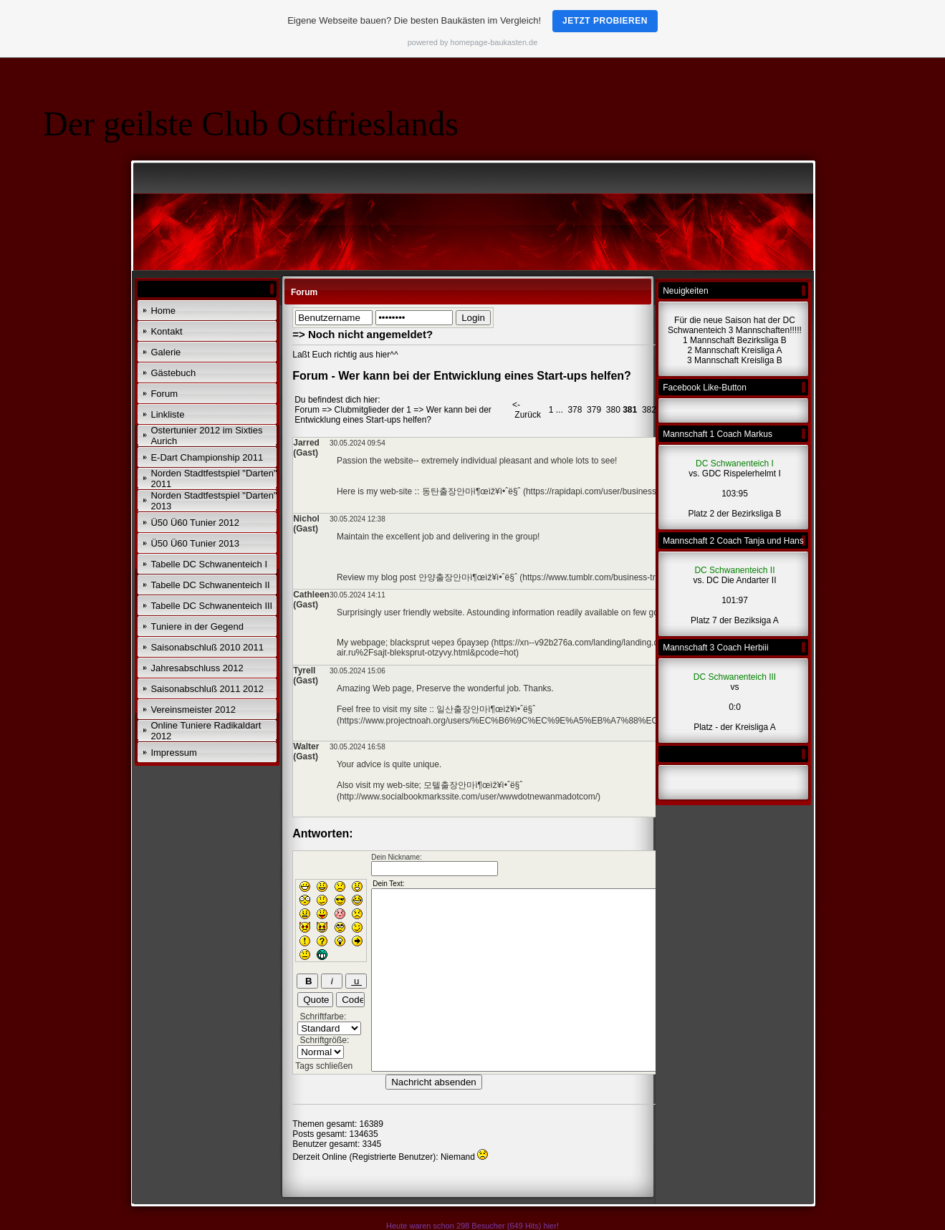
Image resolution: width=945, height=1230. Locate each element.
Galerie (165, 352)
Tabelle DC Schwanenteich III (211, 605)
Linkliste (167, 414)
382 (649, 410)
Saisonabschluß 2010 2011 (207, 647)
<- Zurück (526, 410)
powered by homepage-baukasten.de (473, 42)
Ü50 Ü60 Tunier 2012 (194, 522)
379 (594, 410)
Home (163, 310)
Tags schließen (323, 1066)
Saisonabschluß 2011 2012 (207, 688)
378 (574, 410)
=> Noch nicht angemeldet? (362, 334)
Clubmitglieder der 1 (373, 410)
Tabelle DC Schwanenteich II (209, 585)
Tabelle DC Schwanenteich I (208, 564)
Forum (164, 393)
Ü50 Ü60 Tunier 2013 (194, 543)
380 (613, 410)
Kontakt (166, 331)
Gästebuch (173, 372)
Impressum (173, 752)
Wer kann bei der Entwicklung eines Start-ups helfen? (392, 415)
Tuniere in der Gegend (197, 626)
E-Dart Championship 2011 (206, 457)
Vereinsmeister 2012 (193, 709)
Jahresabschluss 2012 (196, 668)
